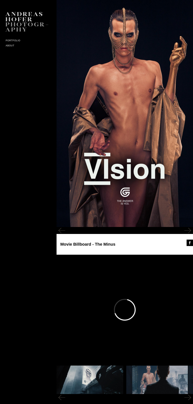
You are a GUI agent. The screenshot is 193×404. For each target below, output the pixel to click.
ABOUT (10, 45)
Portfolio (13, 40)
